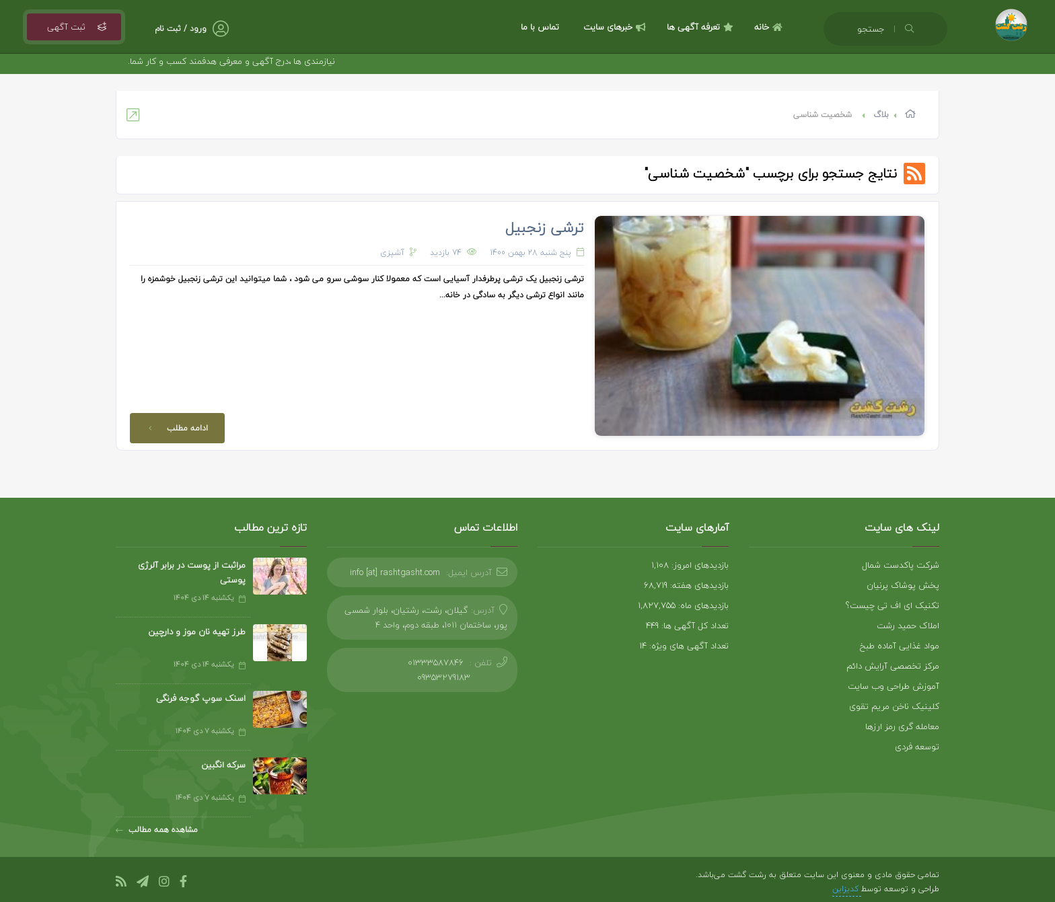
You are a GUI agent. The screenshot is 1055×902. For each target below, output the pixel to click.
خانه (770, 27)
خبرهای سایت (616, 27)
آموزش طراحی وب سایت (893, 686)
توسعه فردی (917, 746)
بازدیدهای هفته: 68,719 (686, 585)
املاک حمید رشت (908, 625)
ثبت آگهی (74, 26)
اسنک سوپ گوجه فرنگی (201, 698)
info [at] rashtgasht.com (395, 572)
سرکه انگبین (223, 764)
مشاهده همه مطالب (157, 830)
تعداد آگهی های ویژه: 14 (684, 645)
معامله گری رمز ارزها (902, 726)
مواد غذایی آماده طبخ (899, 645)
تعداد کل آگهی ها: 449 (687, 625)
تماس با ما (540, 27)
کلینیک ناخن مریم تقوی (894, 706)
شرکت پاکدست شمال (900, 565)
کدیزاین (846, 889)
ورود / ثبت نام (181, 29)
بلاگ (881, 115)
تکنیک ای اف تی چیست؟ (892, 605)
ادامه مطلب (175, 428)
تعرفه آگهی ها (702, 27)
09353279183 (443, 677)
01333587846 (436, 662)
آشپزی (392, 253)
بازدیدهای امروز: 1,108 (690, 565)
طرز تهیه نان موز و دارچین (197, 631)
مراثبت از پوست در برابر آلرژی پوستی (192, 572)
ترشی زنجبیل (544, 227)
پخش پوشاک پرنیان (903, 585)
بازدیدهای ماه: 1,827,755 (683, 605)
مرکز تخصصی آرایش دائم (892, 666)
